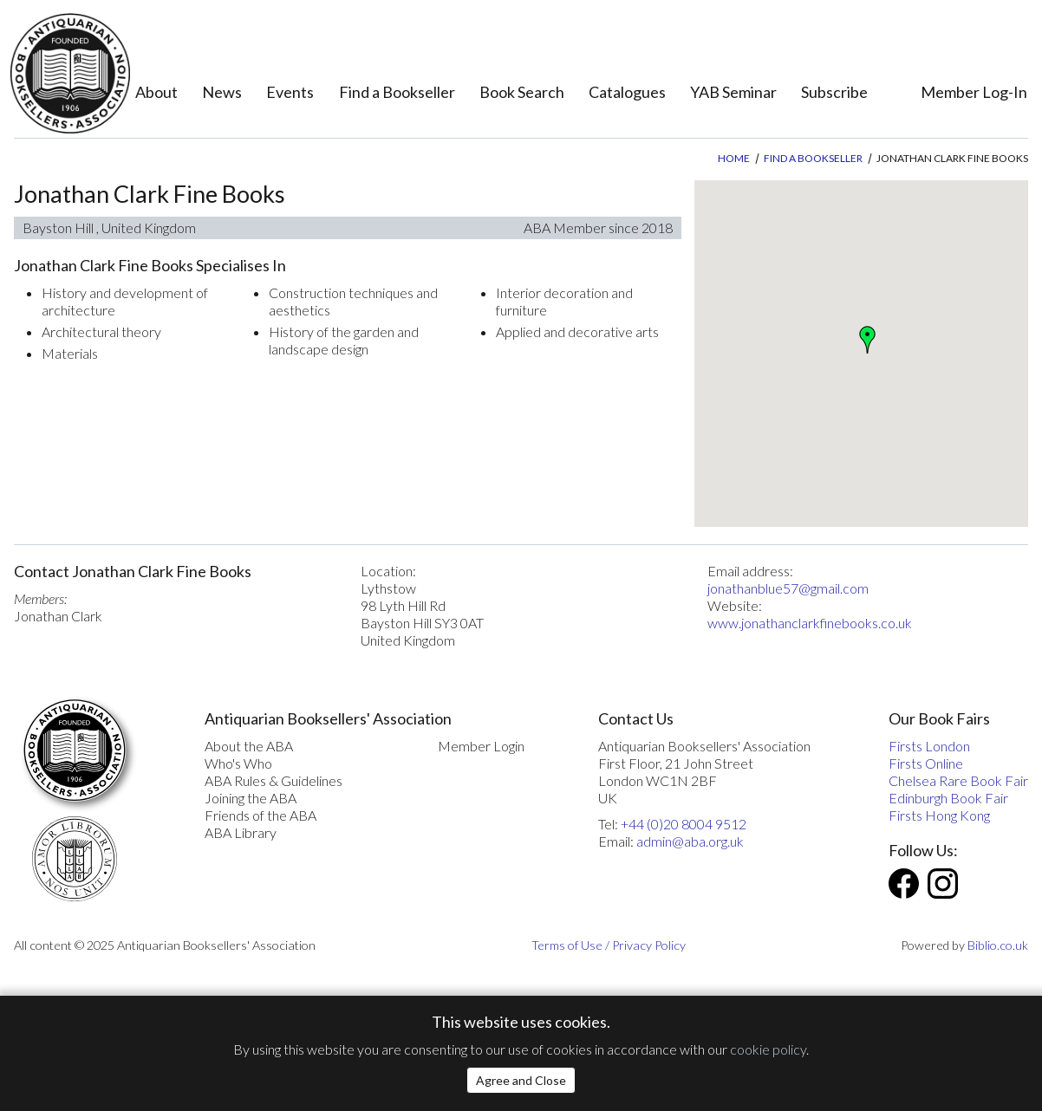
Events (290, 91)
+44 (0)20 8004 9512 (683, 823)
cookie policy (768, 1049)
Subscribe (834, 91)
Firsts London (929, 745)
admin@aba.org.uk (690, 841)
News (222, 91)
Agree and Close (521, 1080)
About (156, 91)
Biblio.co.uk (997, 945)
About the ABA (249, 745)
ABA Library (241, 832)
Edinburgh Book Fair (948, 797)
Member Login (481, 745)
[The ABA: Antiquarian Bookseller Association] (70, 73)
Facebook (904, 883)
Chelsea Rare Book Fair (958, 780)
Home (734, 158)
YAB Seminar (733, 91)
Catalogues (627, 91)
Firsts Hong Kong (939, 815)
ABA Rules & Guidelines (273, 780)
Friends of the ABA (260, 815)
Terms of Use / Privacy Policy (608, 945)
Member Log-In (974, 91)
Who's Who (238, 763)
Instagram (943, 883)
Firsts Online (926, 763)
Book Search (521, 91)
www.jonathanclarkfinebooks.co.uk (809, 622)
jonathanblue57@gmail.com (788, 588)
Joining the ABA (250, 797)
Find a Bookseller (397, 91)
